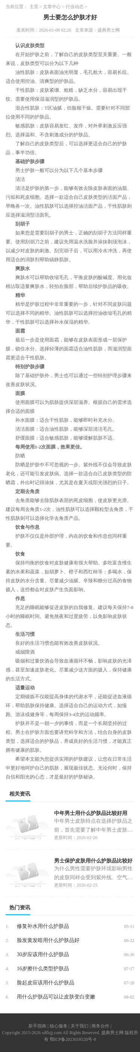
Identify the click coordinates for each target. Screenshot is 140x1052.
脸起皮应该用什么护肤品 (45, 982)
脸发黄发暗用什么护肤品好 (48, 940)
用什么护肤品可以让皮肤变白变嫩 (56, 997)
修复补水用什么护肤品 (43, 926)
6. (7, 997)
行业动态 (75, 6)
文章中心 (52, 6)
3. (7, 954)
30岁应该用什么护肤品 (43, 954)
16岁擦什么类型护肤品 (43, 968)
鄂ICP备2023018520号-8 (73, 1039)
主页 (33, 6)
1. (7, 926)
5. (7, 982)
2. (7, 940)
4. (7, 968)
